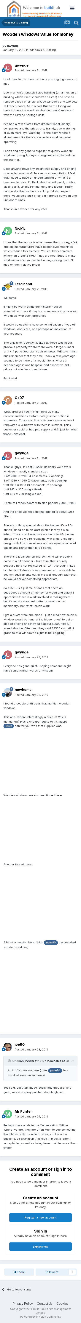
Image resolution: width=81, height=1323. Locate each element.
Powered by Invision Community (40, 1316)
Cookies (62, 1303)
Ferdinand (23, 284)
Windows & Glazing (42, 49)
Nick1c (20, 228)
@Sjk (8, 726)
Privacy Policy (23, 1303)
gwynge (13, 45)
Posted (31, 70)
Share (19, 1272)
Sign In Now (40, 1246)
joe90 (20, 1044)
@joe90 (51, 942)
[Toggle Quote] (10, 1061)
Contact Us (44, 1303)
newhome (23, 689)
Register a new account (40, 1217)
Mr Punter (23, 1111)
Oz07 (19, 398)
